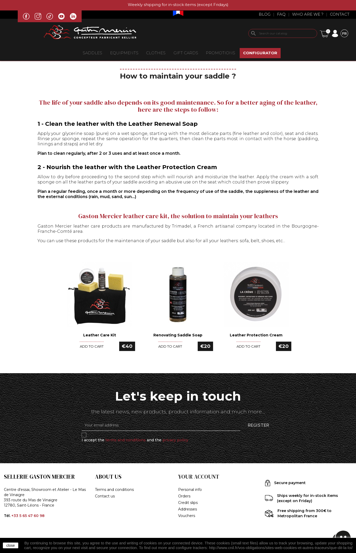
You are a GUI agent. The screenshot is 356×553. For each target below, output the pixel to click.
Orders (184, 496)
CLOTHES (156, 52)
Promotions (220, 52)
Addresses (187, 509)
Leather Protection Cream (256, 335)
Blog (264, 14)
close (10, 545)
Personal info (190, 489)
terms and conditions (125, 440)
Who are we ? (307, 14)
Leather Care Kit (99, 335)
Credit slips (188, 502)
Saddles (92, 52)
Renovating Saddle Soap (177, 335)
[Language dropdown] (344, 33)
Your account (198, 476)
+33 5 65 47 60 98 (28, 515)
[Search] (282, 33)
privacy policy (175, 440)
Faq (281, 14)
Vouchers (186, 515)
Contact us (105, 496)
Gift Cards (185, 52)
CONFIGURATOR (260, 52)
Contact (339, 14)
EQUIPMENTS (124, 52)
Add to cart (92, 346)
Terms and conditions (114, 489)
